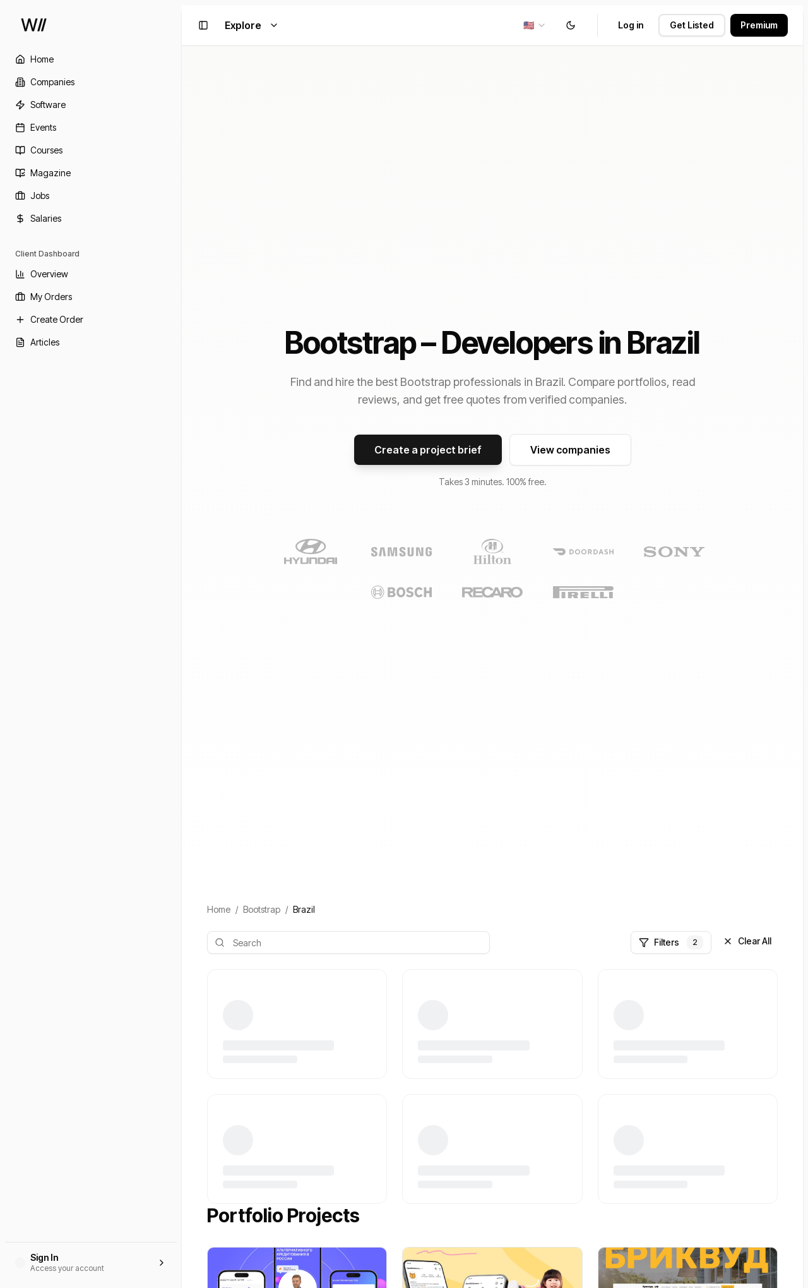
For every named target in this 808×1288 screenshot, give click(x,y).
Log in (630, 25)
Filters (671, 942)
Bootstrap (261, 909)
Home (218, 909)
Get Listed (692, 25)
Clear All (747, 941)
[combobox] (535, 25)
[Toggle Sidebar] (182, 644)
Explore (252, 25)
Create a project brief (428, 449)
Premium (759, 25)
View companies (570, 449)
